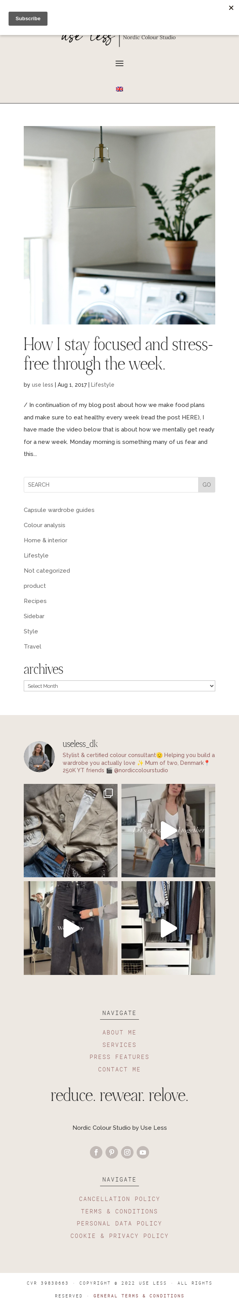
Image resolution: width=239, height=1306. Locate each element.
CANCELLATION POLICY (119, 1199)
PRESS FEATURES (119, 1057)
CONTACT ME (119, 1069)
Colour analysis (44, 525)
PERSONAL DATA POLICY (119, 1223)
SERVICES (119, 1044)
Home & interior (45, 540)
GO (206, 485)
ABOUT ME (119, 1032)
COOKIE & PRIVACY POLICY (119, 1235)
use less (42, 385)
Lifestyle (102, 385)
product (35, 585)
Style (31, 631)
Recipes (35, 601)
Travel (32, 646)
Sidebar (34, 616)
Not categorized (47, 570)
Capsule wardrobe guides (59, 510)
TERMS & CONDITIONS (119, 1211)
